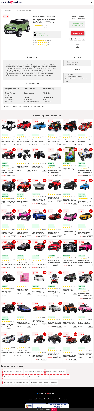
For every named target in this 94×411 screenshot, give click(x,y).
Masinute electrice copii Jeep (55, 372)
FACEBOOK (41, 393)
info (13, 144)
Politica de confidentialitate (47, 399)
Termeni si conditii (32, 399)
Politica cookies (63, 399)
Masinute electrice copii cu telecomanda (44, 382)
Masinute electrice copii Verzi (38, 377)
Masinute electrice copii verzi (12, 372)
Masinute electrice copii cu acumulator (15, 382)
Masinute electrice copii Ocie (25, 10)
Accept (54, 409)
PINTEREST (51, 393)
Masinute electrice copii (8, 10)
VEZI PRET (77, 33)
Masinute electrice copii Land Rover (14, 377)
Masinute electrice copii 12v (60, 377)
